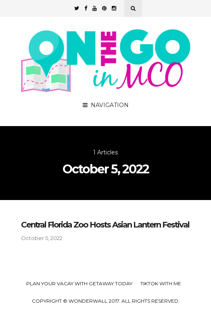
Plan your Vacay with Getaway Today (79, 283)
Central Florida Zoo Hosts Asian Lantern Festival (105, 224)
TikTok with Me (160, 283)
